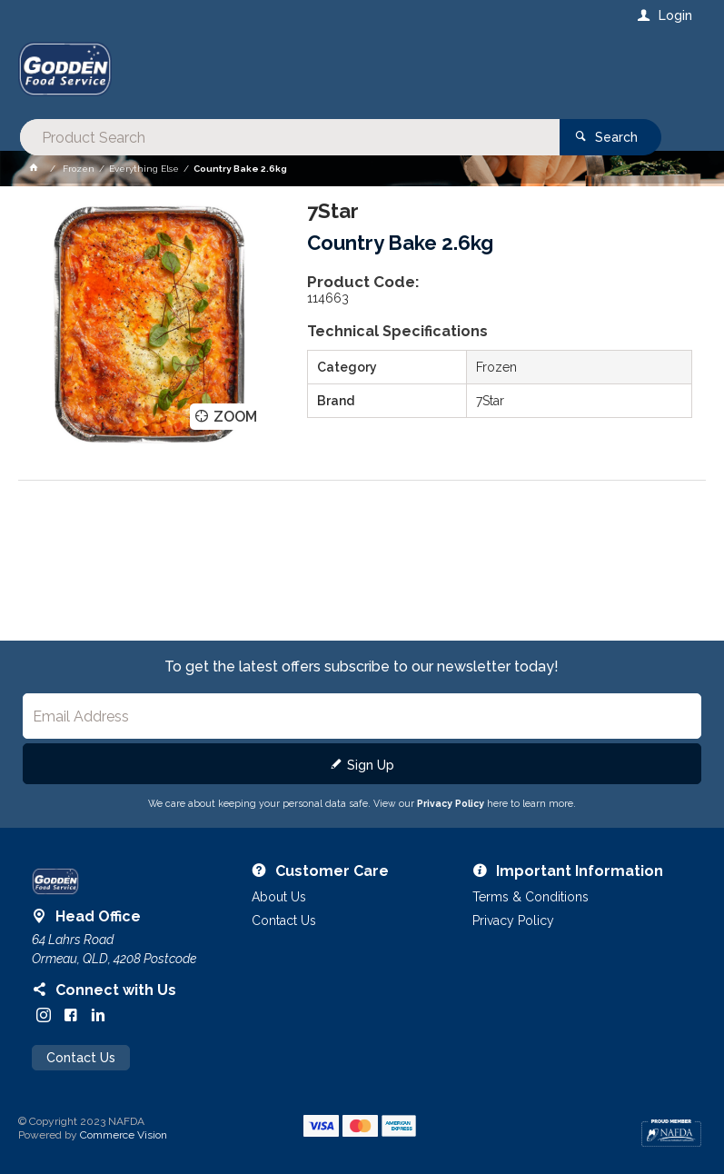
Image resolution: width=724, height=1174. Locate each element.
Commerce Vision (123, 1135)
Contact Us (80, 1057)
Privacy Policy (450, 803)
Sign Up (370, 765)
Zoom (235, 415)
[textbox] (288, 73)
